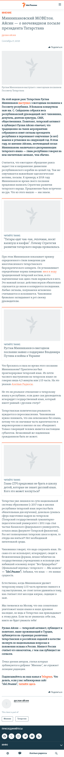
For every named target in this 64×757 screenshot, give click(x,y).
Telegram (46, 677)
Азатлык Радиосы (22, 384)
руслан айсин (9, 35)
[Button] (55, 47)
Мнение (7, 12)
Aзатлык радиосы (38, 753)
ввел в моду (50, 271)
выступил (24, 103)
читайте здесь (27, 684)
